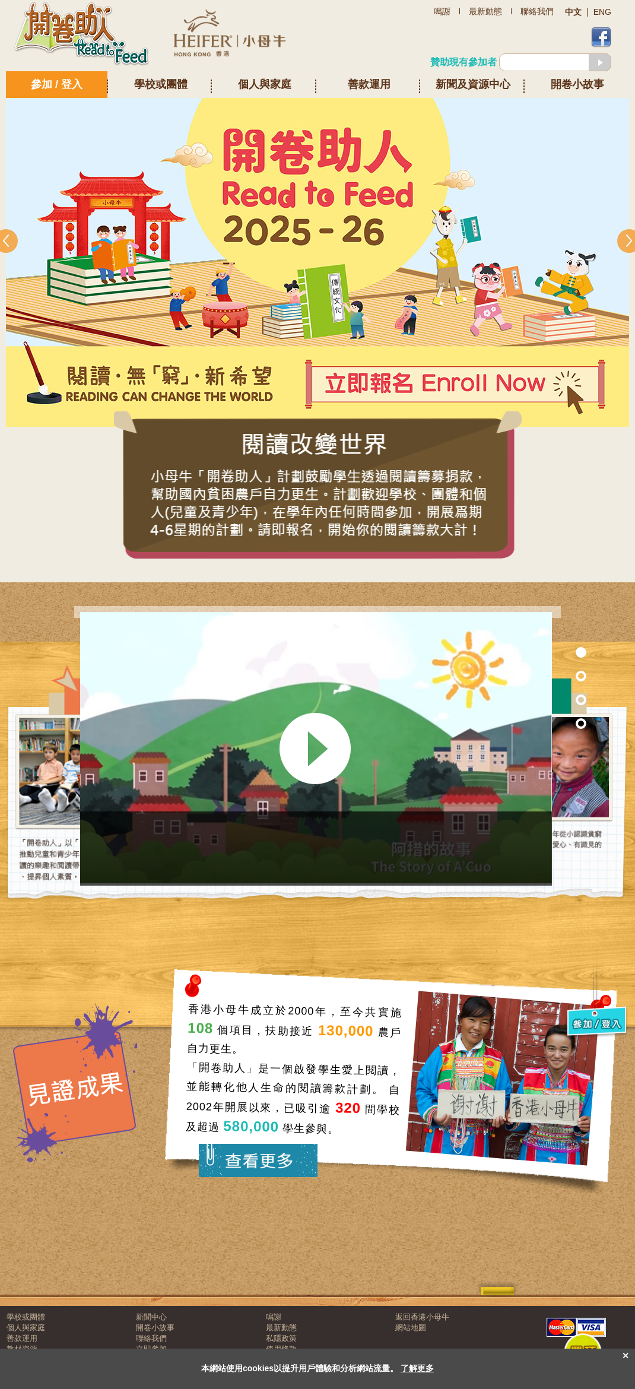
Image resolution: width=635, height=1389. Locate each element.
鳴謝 (273, 1316)
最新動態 (281, 1327)
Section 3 (556, 723)
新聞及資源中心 (473, 84)
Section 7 (556, 676)
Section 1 (556, 652)
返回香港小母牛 (422, 1316)
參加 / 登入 (56, 84)
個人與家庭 (264, 84)
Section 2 (556, 699)
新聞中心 (151, 1316)
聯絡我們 (151, 1338)
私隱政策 (281, 1338)
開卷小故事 (577, 84)
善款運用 (369, 84)
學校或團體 (161, 84)
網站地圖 (410, 1327)
